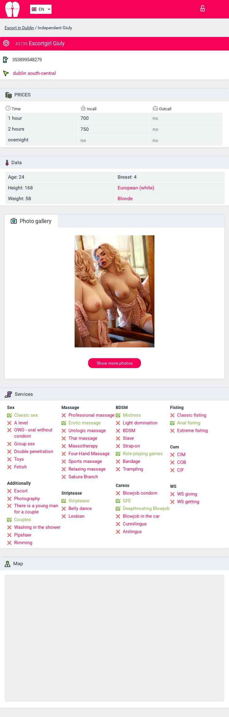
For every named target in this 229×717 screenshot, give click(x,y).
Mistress (132, 415)
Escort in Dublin (19, 27)
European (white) (136, 188)
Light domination (140, 423)
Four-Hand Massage (89, 453)
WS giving (187, 494)
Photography (27, 498)
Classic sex (26, 415)
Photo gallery (31, 221)
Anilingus (132, 531)
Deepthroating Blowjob (146, 508)
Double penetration (33, 451)
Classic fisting (191, 415)
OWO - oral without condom (33, 433)
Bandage (131, 461)
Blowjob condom (140, 493)
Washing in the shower (37, 527)
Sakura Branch (83, 477)
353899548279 (27, 60)
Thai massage (82, 438)
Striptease (78, 501)
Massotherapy (83, 446)
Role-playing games (143, 453)
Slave (128, 438)
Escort (21, 491)
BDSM (129, 430)
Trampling (133, 469)
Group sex (24, 444)
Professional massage (91, 415)
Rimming (23, 542)
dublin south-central (29, 73)
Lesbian (76, 516)
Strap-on (131, 446)
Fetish (20, 467)
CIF (180, 470)
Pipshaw (22, 535)
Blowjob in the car (141, 516)
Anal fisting (188, 423)
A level (21, 423)
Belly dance (80, 508)
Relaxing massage (87, 469)
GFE (127, 501)
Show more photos (115, 363)
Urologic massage (87, 430)
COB (181, 462)
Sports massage (85, 461)
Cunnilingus (135, 524)
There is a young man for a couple (36, 509)
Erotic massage (84, 423)
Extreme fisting (192, 430)
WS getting (188, 501)
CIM (181, 454)
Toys (19, 459)
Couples (22, 519)
